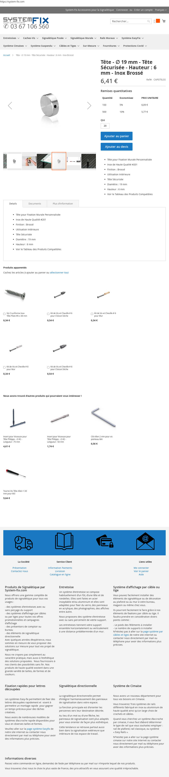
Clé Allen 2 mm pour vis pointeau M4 (102, 437)
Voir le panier (141, 571)
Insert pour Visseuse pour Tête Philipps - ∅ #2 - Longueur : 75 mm (15, 439)
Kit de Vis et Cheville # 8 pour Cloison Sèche (61, 368)
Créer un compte (143, 9)
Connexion (122, 9)
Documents (35, 203)
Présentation (20, 567)
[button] (161, 10)
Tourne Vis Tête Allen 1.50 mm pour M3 (15, 492)
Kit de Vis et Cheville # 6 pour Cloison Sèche (61, 314)
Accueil (6, 55)
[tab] (13, 203)
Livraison (60, 571)
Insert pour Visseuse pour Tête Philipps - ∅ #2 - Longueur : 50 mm (59, 439)
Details (13, 203)
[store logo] (26, 23)
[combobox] (131, 21)
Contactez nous (19, 571)
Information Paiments (60, 567)
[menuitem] (10, 38)
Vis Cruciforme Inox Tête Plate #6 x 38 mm (17, 314)
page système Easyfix (38, 728)
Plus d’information (63, 203)
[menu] (84, 42)
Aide (141, 574)
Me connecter (141, 567)
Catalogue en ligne (60, 574)
